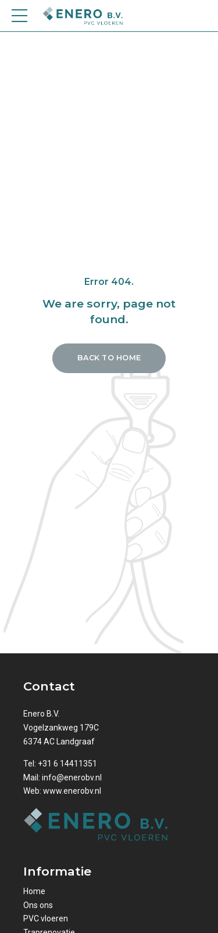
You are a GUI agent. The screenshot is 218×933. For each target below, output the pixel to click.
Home (34, 891)
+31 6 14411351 (67, 763)
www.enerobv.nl (72, 790)
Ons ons (38, 905)
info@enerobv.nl (72, 777)
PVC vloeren (45, 918)
